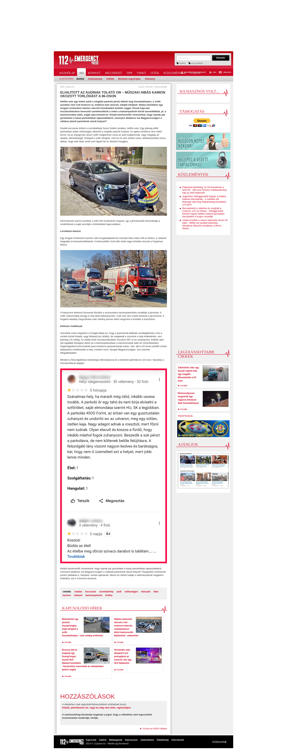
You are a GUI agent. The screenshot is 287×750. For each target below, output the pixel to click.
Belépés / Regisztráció (193, 72)
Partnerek (185, 416)
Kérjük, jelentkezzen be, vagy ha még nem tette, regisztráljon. (96, 707)
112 (81, 72)
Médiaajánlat (115, 740)
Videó (141, 72)
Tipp (129, 72)
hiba (155, 591)
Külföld (110, 79)
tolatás (78, 591)
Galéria (103, 740)
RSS (212, 72)
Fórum (195, 72)
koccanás (90, 591)
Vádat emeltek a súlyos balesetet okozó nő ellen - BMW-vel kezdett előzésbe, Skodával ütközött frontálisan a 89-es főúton (205, 224)
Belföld (80, 79)
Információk (178, 740)
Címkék (182, 63)
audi (119, 591)
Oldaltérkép (197, 63)
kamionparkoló (93, 595)
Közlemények (175, 72)
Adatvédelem (147, 740)
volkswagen (131, 591)
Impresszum (131, 740)
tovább (67, 642)
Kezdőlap (67, 72)
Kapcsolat (91, 740)
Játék (154, 72)
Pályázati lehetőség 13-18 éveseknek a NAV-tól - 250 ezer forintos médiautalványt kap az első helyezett (204, 190)
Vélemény (150, 79)
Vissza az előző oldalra (155, 728)
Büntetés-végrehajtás (129, 79)
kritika (108, 595)
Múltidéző (113, 72)
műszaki (145, 591)
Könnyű (94, 72)
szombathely (106, 591)
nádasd (78, 595)
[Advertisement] (143, 25)
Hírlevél (225, 72)
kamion (67, 595)
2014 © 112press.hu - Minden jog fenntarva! (107, 743)
